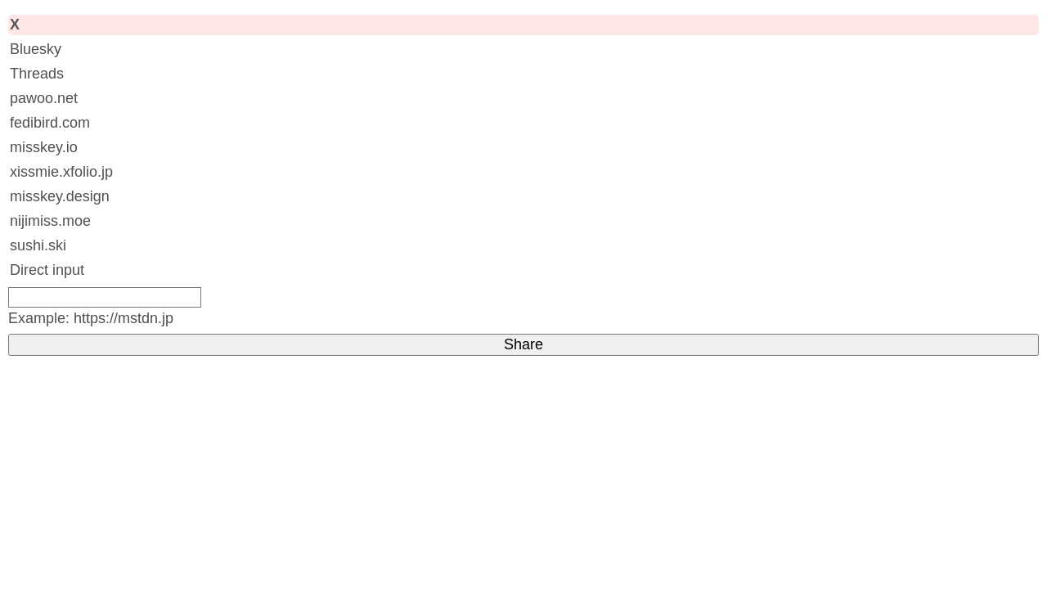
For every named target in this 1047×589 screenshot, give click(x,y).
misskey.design (60, 196)
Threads (37, 73)
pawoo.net (44, 98)
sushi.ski (38, 245)
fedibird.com (50, 123)
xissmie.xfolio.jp (61, 172)
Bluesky (35, 49)
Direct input (47, 270)
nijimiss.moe (50, 221)
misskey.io (44, 147)
